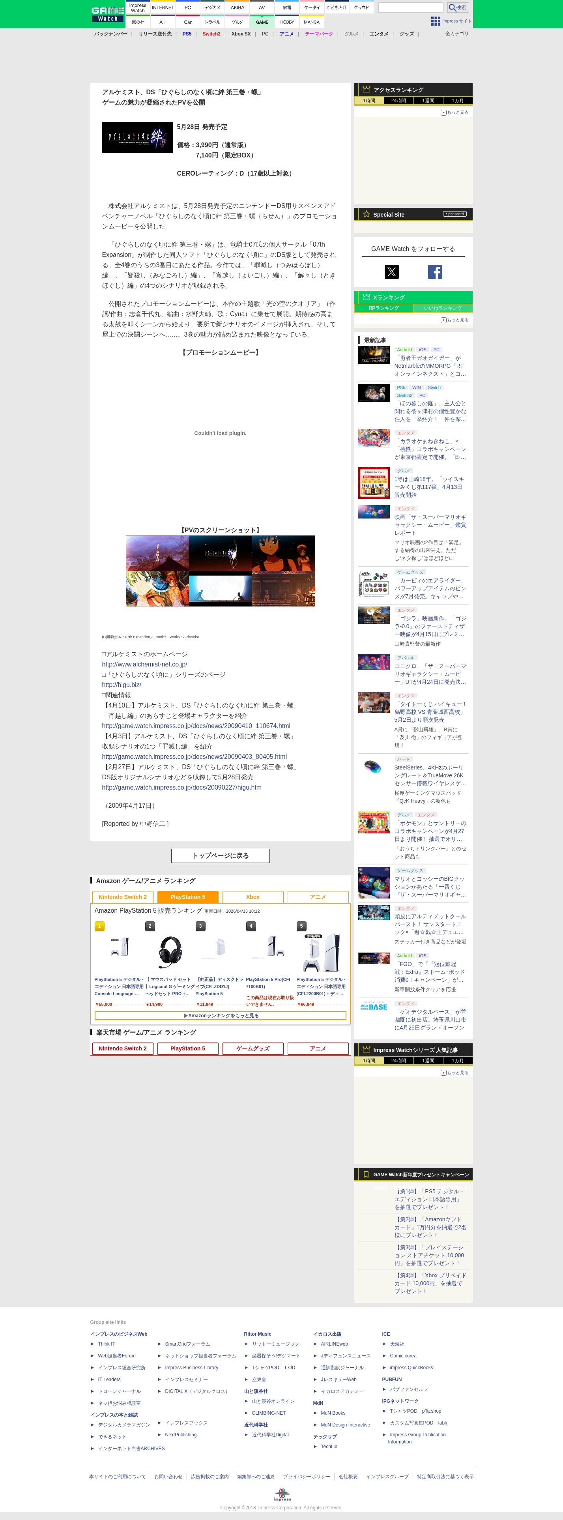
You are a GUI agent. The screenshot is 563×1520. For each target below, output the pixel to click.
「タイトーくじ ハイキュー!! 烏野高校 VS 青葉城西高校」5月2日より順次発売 (430, 712)
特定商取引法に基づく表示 (445, 1476)
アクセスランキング (398, 90)
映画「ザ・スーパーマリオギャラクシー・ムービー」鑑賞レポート (430, 525)
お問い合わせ (168, 1476)
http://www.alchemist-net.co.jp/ (144, 664)
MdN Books (333, 1413)
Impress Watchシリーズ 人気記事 (416, 1050)
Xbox (253, 897)
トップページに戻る (220, 855)
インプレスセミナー (186, 1379)
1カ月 (458, 100)
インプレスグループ (387, 1476)
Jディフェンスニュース (346, 1356)
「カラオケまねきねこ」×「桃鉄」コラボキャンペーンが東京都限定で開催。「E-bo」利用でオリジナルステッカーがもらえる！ (431, 457)
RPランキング (384, 308)
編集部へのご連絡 (256, 1476)
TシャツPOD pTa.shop (415, 1411)
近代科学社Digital (270, 1435)
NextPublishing (181, 1435)
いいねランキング (443, 308)
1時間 (369, 100)
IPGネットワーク (400, 1401)
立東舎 (259, 1379)
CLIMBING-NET (269, 1413)
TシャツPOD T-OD (274, 1367)
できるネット (112, 1437)
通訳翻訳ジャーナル (342, 1367)
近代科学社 (256, 1425)
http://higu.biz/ (122, 684)
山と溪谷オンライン (273, 1401)
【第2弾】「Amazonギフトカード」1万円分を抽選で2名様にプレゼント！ (431, 1227)
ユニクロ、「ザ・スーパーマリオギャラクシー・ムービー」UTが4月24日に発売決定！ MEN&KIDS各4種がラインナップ (431, 682)
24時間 (398, 100)
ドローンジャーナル (119, 1391)
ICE (386, 1334)
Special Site (389, 215)
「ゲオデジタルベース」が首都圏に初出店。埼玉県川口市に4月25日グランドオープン (430, 1020)
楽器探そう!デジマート (276, 1356)
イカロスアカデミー (342, 1391)
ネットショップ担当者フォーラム (200, 1356)
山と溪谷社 (256, 1391)
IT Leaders (109, 1379)
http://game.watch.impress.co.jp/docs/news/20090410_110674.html (196, 726)
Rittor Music (257, 1334)
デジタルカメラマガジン (124, 1425)
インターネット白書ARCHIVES (131, 1448)
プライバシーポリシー (307, 1476)
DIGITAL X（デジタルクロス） (197, 1391)
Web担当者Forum (117, 1356)
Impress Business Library (192, 1367)
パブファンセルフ (409, 1389)
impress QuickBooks (411, 1367)
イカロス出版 (327, 1334)
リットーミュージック (275, 1344)
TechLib (329, 1446)
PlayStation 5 (187, 897)
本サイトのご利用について (117, 1476)
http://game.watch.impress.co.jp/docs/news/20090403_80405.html (194, 756)
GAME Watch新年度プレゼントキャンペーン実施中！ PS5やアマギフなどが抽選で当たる (421, 1176)
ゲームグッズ (252, 1048)
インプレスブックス (186, 1423)
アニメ (318, 897)
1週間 (428, 100)
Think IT (106, 1344)
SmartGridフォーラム (188, 1344)
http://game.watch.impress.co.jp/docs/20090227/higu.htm (182, 787)
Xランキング (389, 297)
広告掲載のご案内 (210, 1476)
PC (265, 34)
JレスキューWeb (339, 1379)
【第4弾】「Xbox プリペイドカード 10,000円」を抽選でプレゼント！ (431, 1283)
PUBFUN (392, 1379)
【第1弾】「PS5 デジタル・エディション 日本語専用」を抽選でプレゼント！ (430, 1199)
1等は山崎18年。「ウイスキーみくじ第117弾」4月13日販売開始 (429, 487)
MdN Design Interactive (345, 1425)
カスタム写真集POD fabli (418, 1423)
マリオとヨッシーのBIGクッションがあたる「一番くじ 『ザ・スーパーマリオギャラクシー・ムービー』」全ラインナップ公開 (430, 894)
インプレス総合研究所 (122, 1367)
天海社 (397, 1344)
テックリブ (325, 1437)
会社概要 (348, 1476)
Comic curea (403, 1356)
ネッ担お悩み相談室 (119, 1403)
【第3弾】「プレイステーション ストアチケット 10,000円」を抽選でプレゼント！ (429, 1255)
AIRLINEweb (334, 1344)
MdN (318, 1403)
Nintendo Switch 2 (122, 897)
